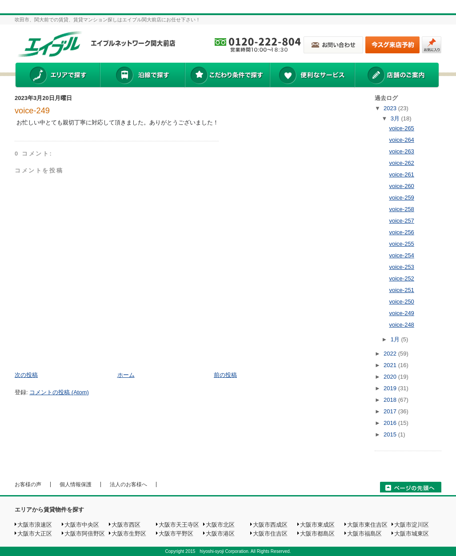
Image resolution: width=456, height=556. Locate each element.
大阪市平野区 (176, 533)
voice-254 (401, 255)
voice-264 (401, 139)
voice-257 (401, 220)
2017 (391, 411)
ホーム (126, 375)
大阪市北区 (220, 524)
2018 (391, 399)
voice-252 (401, 278)
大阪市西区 (126, 524)
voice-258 (401, 209)
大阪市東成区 (317, 524)
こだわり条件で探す (226, 76)
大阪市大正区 (34, 533)
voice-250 (401, 301)
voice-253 (401, 267)
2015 (391, 434)
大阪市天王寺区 (179, 524)
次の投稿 (26, 375)
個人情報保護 (76, 484)
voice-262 (401, 163)
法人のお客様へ (128, 484)
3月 (396, 118)
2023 (391, 108)
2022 (391, 353)
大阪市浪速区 (34, 524)
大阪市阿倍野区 (84, 533)
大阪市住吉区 (270, 533)
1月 (396, 339)
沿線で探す (142, 76)
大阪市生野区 (129, 533)
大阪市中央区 (81, 524)
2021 (391, 365)
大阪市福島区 (364, 533)
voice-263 (401, 151)
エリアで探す (57, 76)
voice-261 (401, 174)
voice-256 (401, 232)
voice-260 (401, 186)
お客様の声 (28, 484)
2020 (391, 376)
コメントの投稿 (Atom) (59, 392)
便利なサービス (312, 76)
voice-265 (401, 128)
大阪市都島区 (317, 533)
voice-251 (401, 290)
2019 (391, 388)
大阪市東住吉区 (367, 524)
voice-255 (401, 243)
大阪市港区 (220, 533)
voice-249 (32, 110)
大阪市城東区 (411, 533)
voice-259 (401, 197)
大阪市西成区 (270, 524)
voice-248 (401, 324)
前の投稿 (225, 375)
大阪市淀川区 (411, 524)
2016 (391, 423)
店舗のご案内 (397, 76)
